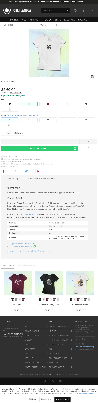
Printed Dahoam (32, 336)
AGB (50, 349)
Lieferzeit (29, 358)
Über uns (28, 326)
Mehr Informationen (86, 393)
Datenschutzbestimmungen (85, 347)
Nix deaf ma (17, 305)
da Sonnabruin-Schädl (80, 305)
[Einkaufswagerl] (90, 10)
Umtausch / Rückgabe (58, 340)
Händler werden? (32, 363)
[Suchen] (67, 10)
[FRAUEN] (47, 19)
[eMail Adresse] (83, 338)
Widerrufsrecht (56, 345)
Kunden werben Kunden (35, 367)
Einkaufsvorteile (56, 367)
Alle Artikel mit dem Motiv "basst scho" (29, 251)
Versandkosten (53, 374)
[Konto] (82, 10)
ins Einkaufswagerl (53, 147)
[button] (6, 171)
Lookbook (29, 340)
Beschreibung (13, 178)
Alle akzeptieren (62, 399)
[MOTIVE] (14, 19)
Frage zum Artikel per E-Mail (21, 244)
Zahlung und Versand (59, 336)
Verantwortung (32, 331)
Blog (27, 345)
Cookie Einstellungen (58, 358)
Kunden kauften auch (27, 266)
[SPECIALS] (82, 19)
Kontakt (52, 331)
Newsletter (30, 349)
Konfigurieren (46, 399)
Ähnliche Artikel (7, 266)
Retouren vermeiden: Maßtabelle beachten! (23, 115)
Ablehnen (32, 399)
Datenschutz (55, 354)
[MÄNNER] (34, 19)
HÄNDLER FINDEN (12, 334)
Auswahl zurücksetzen (13, 132)
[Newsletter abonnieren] (93, 338)
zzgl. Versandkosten (16, 93)
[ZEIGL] (57, 19)
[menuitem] (55, 10)
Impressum (53, 363)
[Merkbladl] (74, 10)
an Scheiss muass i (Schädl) (49, 305)
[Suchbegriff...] (55, 10)
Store (27, 354)
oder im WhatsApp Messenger (22, 246)
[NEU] (24, 19)
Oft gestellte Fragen (58, 326)
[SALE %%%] (69, 19)
